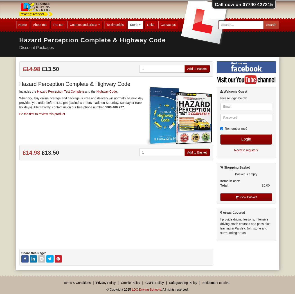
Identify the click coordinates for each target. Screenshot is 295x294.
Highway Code (106, 91)
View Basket (246, 197)
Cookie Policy (130, 283)
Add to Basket (197, 69)
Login (246, 139)
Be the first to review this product (42, 114)
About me (40, 25)
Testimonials (115, 25)
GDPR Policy (154, 283)
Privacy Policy (106, 283)
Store (135, 25)
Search (271, 25)
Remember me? (233, 128)
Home (22, 25)
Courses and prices (85, 25)
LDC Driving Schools (146, 289)
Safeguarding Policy (183, 283)
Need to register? (246, 150)
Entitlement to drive (215, 283)
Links (150, 25)
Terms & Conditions (77, 283)
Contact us (168, 25)
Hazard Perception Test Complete (60, 91)
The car (58, 25)
